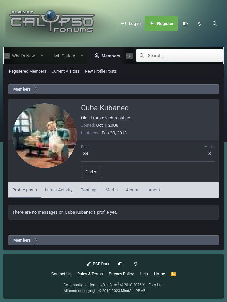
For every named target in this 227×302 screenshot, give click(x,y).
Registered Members (27, 71)
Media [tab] (112, 189)
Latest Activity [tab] (59, 189)
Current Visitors (66, 71)
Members (108, 55)
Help (144, 274)
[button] (39, 55)
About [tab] (155, 189)
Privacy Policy (121, 274)
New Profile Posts (101, 71)
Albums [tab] (133, 189)
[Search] (214, 23)
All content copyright (105, 291)
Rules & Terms (90, 274)
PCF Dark (98, 264)
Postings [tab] (89, 189)
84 (85, 153)
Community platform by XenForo (114, 285)
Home (159, 274)
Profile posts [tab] (24, 189)
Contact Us (61, 274)
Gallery (65, 55)
